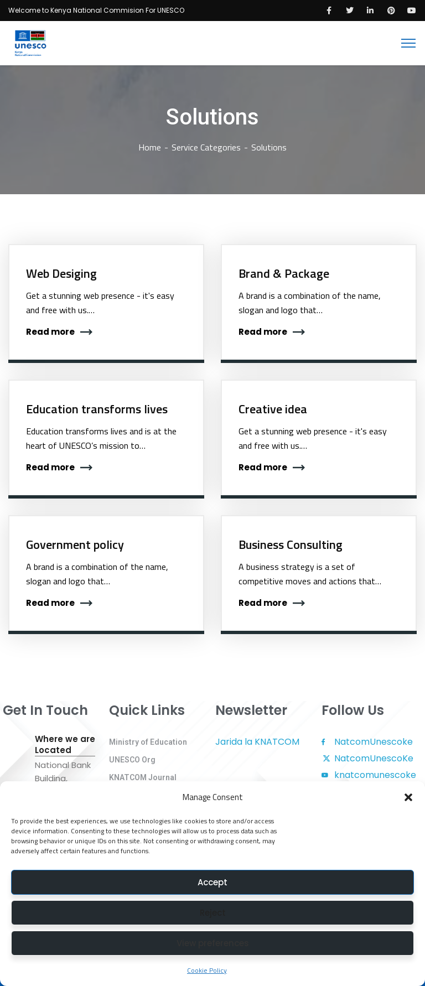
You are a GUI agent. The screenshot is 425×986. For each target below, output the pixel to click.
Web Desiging (61, 273)
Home (149, 147)
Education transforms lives (97, 408)
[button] (408, 797)
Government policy (75, 544)
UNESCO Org (132, 759)
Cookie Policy (207, 970)
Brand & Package (284, 273)
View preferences (213, 943)
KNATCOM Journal (143, 777)
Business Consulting (291, 544)
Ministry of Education (148, 742)
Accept (212, 882)
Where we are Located (65, 745)
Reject (213, 912)
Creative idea (273, 408)
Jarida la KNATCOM (257, 741)
